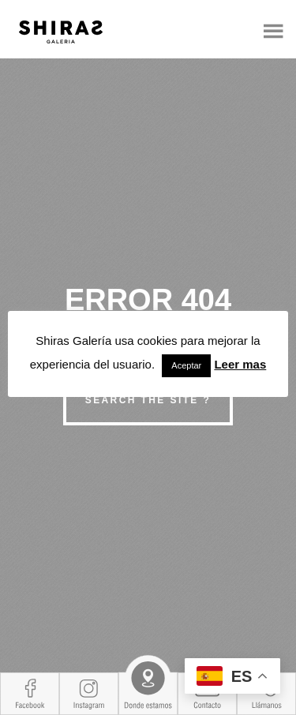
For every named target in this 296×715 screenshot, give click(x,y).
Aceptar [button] (186, 365)
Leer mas (240, 364)
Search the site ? (148, 400)
